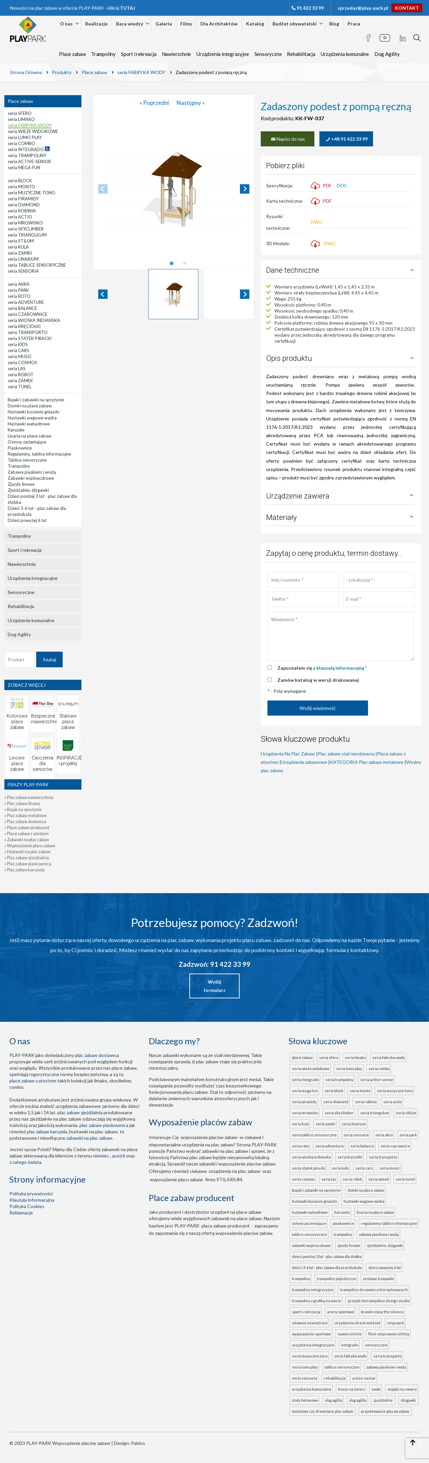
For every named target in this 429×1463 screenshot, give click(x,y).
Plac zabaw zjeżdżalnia (80, 1112)
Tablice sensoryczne (309, 1234)
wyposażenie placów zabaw (209, 1137)
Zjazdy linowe (349, 1245)
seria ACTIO (392, 1102)
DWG (316, 222)
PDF (321, 185)
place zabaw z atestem (32, 1080)
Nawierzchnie (176, 54)
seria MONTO (360, 1090)
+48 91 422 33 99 (346, 139)
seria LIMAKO (355, 1057)
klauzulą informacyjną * (341, 668)
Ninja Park (395, 1323)
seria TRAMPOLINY (339, 1079)
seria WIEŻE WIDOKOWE (310, 1068)
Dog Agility (387, 54)
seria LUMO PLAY (349, 1068)
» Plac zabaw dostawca (25, 821)
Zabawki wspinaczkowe (311, 1245)
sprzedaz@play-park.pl (363, 8)
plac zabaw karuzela (47, 1131)
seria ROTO (300, 1146)
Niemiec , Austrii (109, 1155)
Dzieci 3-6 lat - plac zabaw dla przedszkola (327, 1267)
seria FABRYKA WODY (388, 1057)
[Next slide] (244, 189)
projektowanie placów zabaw (386, 1411)
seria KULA (300, 1124)
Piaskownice (343, 1223)
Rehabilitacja (301, 54)
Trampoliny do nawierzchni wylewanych (374, 1289)
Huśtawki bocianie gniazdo (314, 1201)
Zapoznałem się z (322, 668)
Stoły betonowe (305, 1400)
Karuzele (342, 1212)
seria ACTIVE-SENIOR (376, 1079)
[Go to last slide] (103, 294)
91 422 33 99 (310, 8)
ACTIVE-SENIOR (364, 1378)
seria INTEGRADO (305, 1079)
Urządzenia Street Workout (357, 1323)
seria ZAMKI (325, 1124)
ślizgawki (409, 1400)
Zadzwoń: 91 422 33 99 (214, 964)
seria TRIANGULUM (374, 1113)
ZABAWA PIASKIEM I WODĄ (386, 1367)
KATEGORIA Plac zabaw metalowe (367, 762)
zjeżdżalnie (383, 1400)
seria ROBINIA (366, 1102)
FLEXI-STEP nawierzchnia (388, 1334)
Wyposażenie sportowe (311, 1334)
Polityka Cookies (26, 1206)
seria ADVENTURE (329, 1146)
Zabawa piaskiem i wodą (379, 1234)
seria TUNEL (405, 1179)
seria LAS (328, 1179)
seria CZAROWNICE (395, 1146)
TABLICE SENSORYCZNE (342, 1367)
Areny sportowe (340, 1312)
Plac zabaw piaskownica (103, 1125)
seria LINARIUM (354, 1124)
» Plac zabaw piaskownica (27, 863)
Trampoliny (103, 54)
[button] (173, 294)
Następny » (191, 102)
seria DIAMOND (335, 1102)
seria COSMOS (303, 1179)
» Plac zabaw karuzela (24, 869)
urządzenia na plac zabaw (234, 1171)
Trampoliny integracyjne (312, 1289)
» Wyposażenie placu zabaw (29, 845)
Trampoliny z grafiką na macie (316, 1301)
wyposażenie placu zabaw (176, 1179)
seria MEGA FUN (305, 1090)
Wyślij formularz (215, 986)
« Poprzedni (154, 102)
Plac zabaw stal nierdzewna (346, 753)
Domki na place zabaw (366, 1190)
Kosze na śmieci (351, 1389)
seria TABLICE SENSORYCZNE (314, 1135)
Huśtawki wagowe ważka (364, 1201)
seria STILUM (406, 1113)
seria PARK (408, 1135)
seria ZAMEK (378, 1179)
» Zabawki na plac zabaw (26, 839)
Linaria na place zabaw (375, 1212)
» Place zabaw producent (26, 827)
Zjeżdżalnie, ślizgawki (385, 1245)
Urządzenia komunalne (345, 54)
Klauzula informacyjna (31, 1200)
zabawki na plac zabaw (89, 1138)
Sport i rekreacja (139, 54)
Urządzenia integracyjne (222, 54)
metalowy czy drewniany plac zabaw (323, 1411)
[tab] (171, 263)
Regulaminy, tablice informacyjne (389, 1223)
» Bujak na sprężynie (23, 809)
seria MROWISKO (305, 1113)
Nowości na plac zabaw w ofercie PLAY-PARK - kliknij (72, 8)
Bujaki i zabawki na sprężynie (316, 1190)
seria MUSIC (390, 1168)
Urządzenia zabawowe (304, 762)
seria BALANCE (362, 1146)
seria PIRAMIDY (304, 1102)
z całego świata (25, 1162)
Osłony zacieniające (309, 1223)
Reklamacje (21, 1212)
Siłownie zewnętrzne (310, 1323)
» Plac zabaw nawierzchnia (28, 797)
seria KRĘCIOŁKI (350, 1157)
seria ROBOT (352, 1179)
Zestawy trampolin (378, 1278)
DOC (342, 185)
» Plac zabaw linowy (22, 803)
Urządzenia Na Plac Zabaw (288, 753)
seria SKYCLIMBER (339, 1113)
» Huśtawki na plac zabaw (27, 851)
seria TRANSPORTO (383, 1157)
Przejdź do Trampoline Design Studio (379, 1301)
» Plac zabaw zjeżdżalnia (26, 857)
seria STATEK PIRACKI (308, 1168)
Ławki (376, 1389)
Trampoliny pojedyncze (336, 1278)
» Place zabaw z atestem (26, 833)
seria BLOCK (333, 1090)
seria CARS (364, 1168)
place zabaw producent (225, 1225)
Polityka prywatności (31, 1193)
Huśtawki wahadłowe (310, 1212)
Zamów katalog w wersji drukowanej (318, 680)
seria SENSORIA (356, 1135)
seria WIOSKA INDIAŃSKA (311, 1157)
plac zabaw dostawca (97, 1055)
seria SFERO (328, 1057)
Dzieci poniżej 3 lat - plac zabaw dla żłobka (327, 1256)
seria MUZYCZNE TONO (395, 1090)
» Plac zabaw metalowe (25, 815)
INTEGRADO (349, 1345)
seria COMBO (379, 1068)
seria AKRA (384, 1135)
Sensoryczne (268, 54)
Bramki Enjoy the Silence (382, 1312)
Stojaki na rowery (402, 1389)
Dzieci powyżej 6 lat (384, 1267)
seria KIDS (340, 1168)
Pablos (138, 1443)
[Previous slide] (103, 189)
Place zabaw (72, 54)
